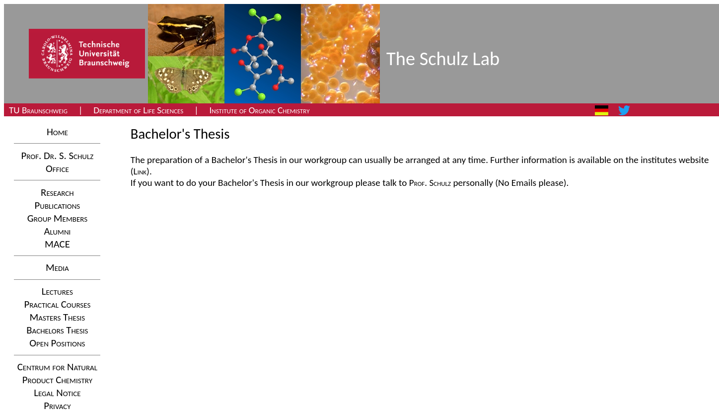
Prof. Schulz (430, 182)
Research (57, 192)
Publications (57, 205)
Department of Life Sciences (138, 110)
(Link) (140, 171)
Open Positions (57, 342)
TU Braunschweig (38, 110)
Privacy (57, 405)
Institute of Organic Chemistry (259, 110)
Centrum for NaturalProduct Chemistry (57, 373)
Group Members (57, 218)
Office (57, 168)
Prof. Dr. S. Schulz (57, 155)
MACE (57, 244)
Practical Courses (57, 304)
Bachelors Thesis (57, 330)
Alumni (57, 231)
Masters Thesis (57, 317)
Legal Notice (57, 392)
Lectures (57, 291)
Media (57, 267)
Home (57, 131)
